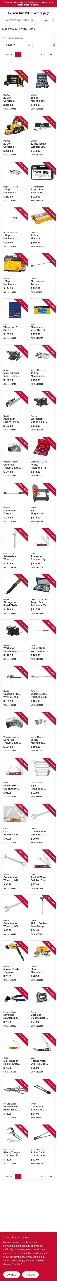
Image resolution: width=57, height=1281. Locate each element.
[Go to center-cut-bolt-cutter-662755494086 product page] (42, 1101)
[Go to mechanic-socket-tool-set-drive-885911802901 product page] (42, 230)
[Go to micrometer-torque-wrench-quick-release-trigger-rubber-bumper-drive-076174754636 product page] (15, 505)
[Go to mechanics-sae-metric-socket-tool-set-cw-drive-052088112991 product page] (15, 230)
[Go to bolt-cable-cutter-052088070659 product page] (42, 1147)
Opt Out (30, 1274)
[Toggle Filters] (53, 45)
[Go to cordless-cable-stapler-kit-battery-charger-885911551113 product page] (15, 92)
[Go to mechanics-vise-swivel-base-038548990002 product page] (42, 321)
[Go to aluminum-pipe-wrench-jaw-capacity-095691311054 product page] (15, 413)
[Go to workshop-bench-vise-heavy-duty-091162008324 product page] (42, 413)
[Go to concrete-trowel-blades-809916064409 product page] (15, 734)
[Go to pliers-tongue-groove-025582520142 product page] (15, 1147)
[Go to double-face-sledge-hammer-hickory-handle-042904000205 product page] (42, 918)
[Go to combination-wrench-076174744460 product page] (15, 872)
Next (49, 54)
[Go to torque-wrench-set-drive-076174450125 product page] (42, 138)
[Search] (46, 19)
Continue (11, 1274)
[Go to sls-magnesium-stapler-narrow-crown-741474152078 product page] (42, 505)
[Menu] (5, 12)
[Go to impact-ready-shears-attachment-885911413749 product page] (15, 963)
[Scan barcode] (52, 20)
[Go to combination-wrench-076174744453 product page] (42, 826)
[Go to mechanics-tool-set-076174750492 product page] (42, 92)
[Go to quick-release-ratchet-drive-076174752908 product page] (42, 688)
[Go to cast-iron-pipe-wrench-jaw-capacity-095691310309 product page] (15, 688)
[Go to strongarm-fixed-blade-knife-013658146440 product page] (15, 597)
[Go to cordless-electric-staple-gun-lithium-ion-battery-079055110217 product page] (42, 1009)
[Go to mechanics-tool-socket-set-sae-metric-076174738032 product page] (15, 276)
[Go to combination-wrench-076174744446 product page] (15, 918)
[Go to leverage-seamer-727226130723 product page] (15, 1009)
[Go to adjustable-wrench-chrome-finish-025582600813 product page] (15, 551)
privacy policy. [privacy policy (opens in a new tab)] (17, 1257)
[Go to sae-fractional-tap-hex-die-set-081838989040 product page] (42, 597)
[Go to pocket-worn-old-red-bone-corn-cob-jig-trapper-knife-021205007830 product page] (42, 872)
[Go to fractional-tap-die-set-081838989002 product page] (42, 459)
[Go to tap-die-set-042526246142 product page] (15, 321)
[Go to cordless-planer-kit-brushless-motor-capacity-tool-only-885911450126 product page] (15, 138)
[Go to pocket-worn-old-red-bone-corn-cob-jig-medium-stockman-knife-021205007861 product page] (15, 780)
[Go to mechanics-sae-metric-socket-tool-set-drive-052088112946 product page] (42, 734)
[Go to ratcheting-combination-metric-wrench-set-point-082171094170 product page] (42, 780)
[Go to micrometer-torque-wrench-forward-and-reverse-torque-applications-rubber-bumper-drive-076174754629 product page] (42, 276)
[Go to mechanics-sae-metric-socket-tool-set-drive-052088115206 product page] (15, 184)
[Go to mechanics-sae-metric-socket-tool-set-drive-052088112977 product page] (42, 367)
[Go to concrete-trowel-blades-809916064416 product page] (15, 459)
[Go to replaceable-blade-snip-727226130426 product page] (15, 1101)
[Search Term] (25, 20)
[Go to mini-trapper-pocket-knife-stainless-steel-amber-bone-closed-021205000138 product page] (15, 1055)
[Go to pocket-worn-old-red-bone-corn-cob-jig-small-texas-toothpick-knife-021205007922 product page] (42, 1055)
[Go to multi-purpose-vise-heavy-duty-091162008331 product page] (15, 367)
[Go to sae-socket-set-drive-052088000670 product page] (42, 184)
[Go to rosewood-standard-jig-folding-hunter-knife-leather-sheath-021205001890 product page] (42, 551)
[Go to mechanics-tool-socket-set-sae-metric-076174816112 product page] (42, 963)
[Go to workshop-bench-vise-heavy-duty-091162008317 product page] (15, 643)
